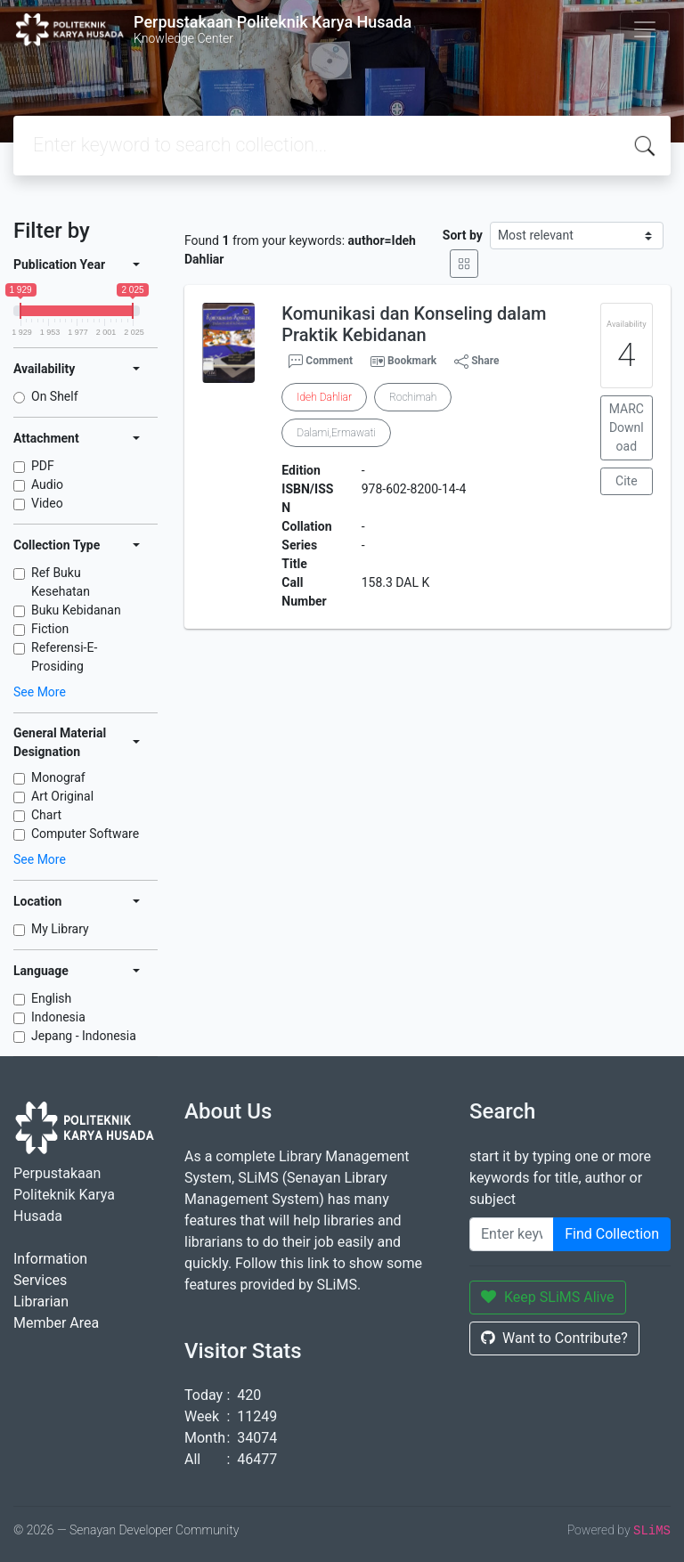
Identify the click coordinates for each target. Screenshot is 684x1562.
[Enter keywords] (511, 1234)
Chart (46, 815)
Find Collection (612, 1233)
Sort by (463, 235)
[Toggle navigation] (645, 29)
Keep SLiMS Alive (548, 1297)
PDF (42, 466)
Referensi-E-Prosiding (64, 656)
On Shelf (54, 396)
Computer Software (85, 833)
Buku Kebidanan (76, 610)
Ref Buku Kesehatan (60, 581)
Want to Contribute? (554, 1338)
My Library (60, 929)
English (51, 998)
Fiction (50, 629)
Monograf (58, 777)
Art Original (62, 796)
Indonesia (58, 1017)
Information (50, 1258)
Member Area (56, 1322)
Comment (321, 361)
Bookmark (411, 360)
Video (47, 503)
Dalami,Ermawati (336, 433)
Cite (626, 481)
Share (476, 361)
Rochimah (412, 397)
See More (39, 692)
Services (40, 1280)
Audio (47, 484)
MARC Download (626, 427)
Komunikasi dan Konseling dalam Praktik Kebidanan (413, 324)
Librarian (41, 1301)
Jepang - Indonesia (83, 1036)
